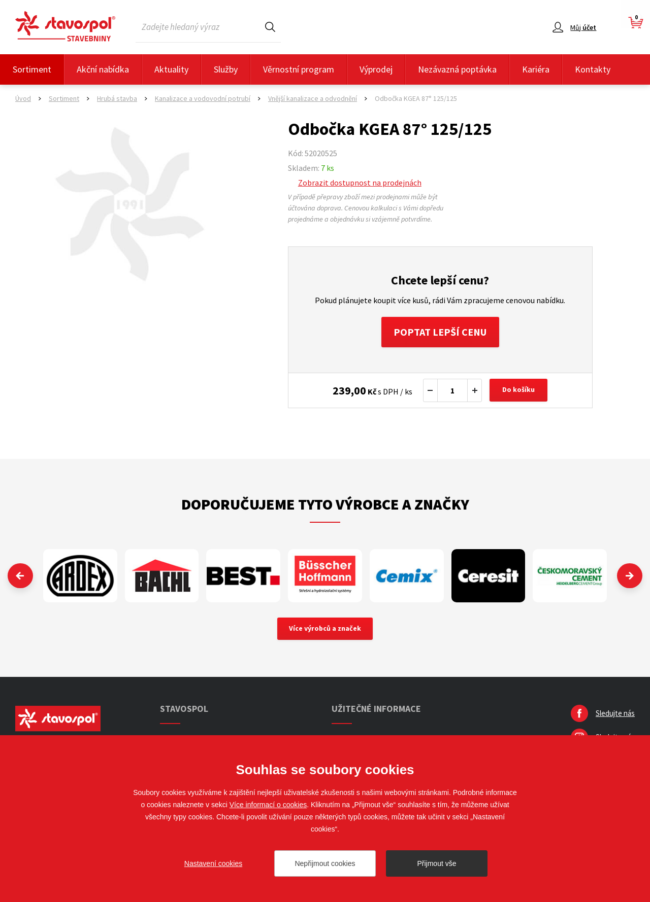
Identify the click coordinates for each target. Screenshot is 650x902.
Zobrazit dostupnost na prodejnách (359, 182)
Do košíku (518, 390)
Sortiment (32, 69)
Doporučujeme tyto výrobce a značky (325, 504)
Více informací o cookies (268, 805)
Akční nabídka (103, 69)
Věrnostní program (298, 69)
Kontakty (592, 69)
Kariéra (535, 69)
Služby (226, 69)
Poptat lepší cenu (440, 332)
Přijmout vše (436, 863)
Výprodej (376, 69)
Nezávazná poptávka (457, 69)
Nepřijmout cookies (325, 863)
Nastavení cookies (213, 863)
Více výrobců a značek (325, 629)
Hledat (270, 26)
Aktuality (171, 69)
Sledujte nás (615, 713)
